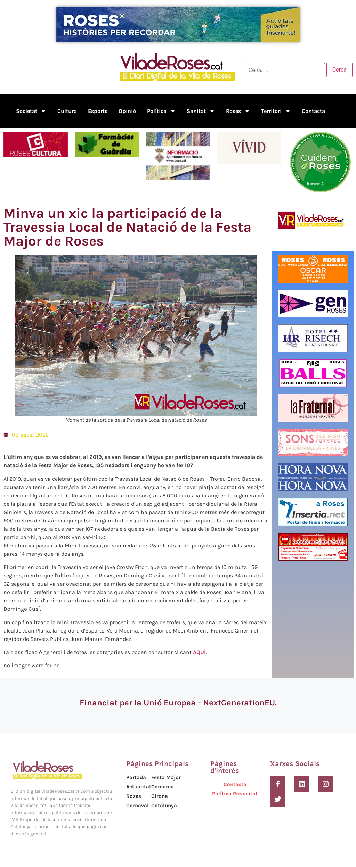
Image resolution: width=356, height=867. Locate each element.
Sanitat (201, 111)
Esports (97, 111)
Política (161, 111)
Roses (238, 111)
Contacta (313, 111)
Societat (31, 111)
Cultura (67, 111)
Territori (276, 111)
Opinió (127, 111)
